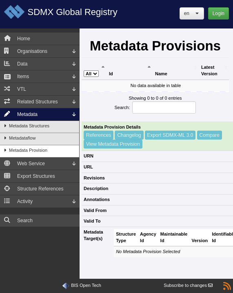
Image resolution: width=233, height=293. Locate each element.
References (98, 135)
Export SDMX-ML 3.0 (170, 135)
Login (218, 13)
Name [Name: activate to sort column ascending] (161, 73)
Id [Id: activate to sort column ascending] (111, 73)
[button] (192, 13)
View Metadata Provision (113, 144)
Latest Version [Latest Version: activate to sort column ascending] (209, 70)
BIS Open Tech (86, 285)
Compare (210, 135)
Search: (155, 107)
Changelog (129, 135)
